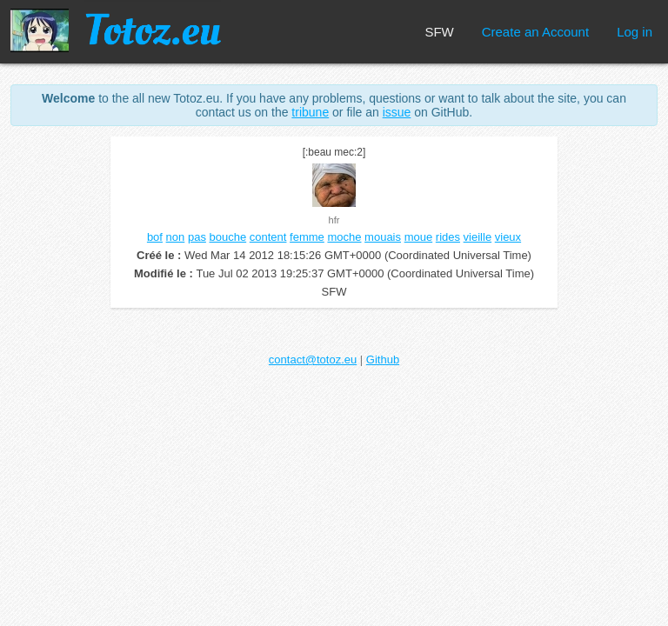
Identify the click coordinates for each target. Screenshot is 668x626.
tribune (310, 112)
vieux (508, 236)
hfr (334, 220)
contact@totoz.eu (313, 359)
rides (448, 236)
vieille (478, 236)
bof (155, 236)
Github (382, 359)
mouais (382, 236)
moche (344, 236)
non (175, 236)
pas (197, 236)
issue (397, 112)
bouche (228, 236)
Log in (634, 31)
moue (418, 236)
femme (307, 236)
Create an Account (535, 31)
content (268, 236)
